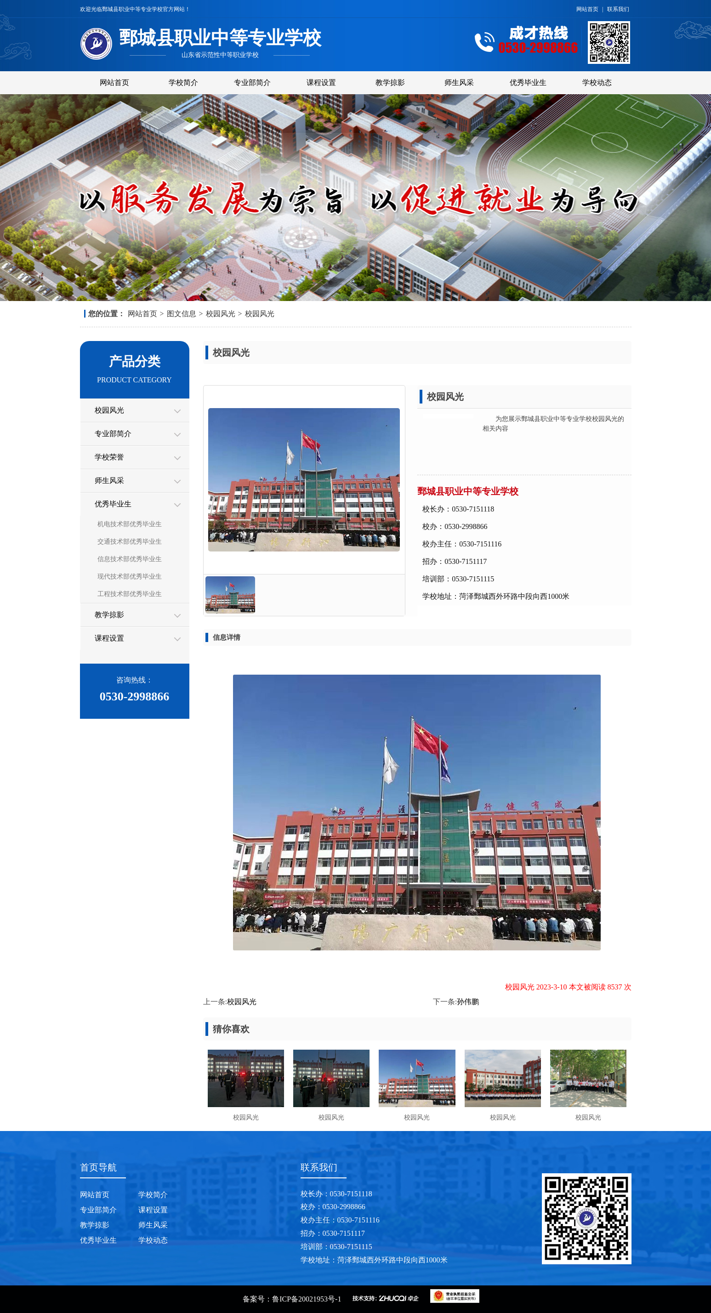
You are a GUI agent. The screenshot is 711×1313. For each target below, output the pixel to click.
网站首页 (588, 9)
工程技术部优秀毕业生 (129, 594)
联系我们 (618, 9)
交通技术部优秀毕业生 (129, 541)
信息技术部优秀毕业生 (129, 559)
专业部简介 (252, 82)
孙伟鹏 (468, 1002)
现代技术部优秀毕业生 (129, 576)
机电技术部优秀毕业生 (129, 524)
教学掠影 (390, 82)
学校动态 (597, 82)
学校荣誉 (109, 457)
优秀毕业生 (528, 82)
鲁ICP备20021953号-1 (306, 1299)
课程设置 (321, 82)
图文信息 (181, 314)
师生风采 (459, 82)
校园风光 (220, 314)
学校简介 (183, 82)
